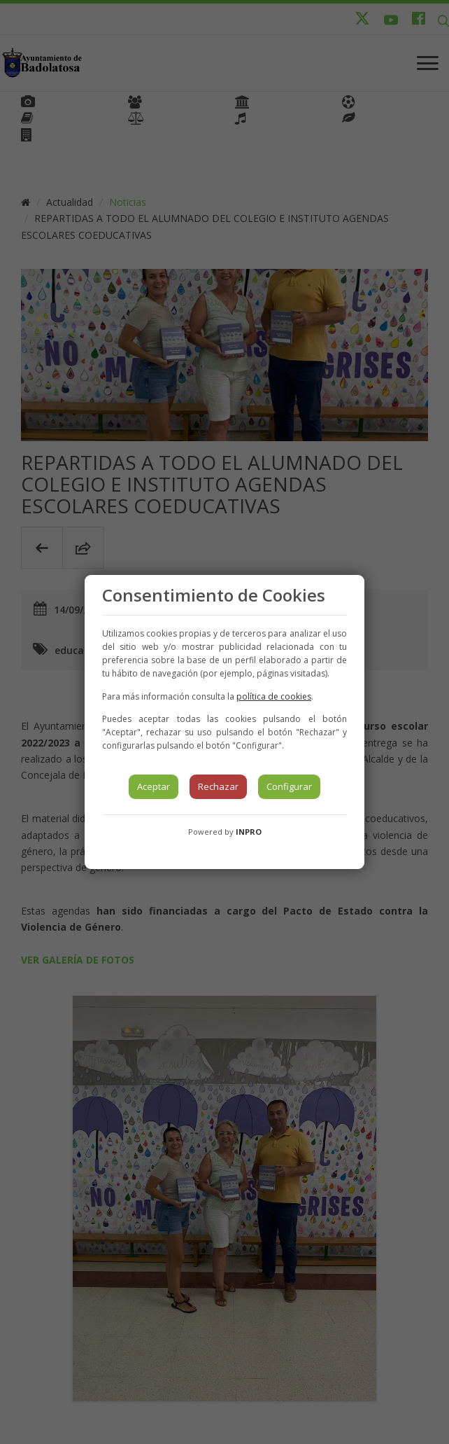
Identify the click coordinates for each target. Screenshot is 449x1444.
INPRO (249, 831)
